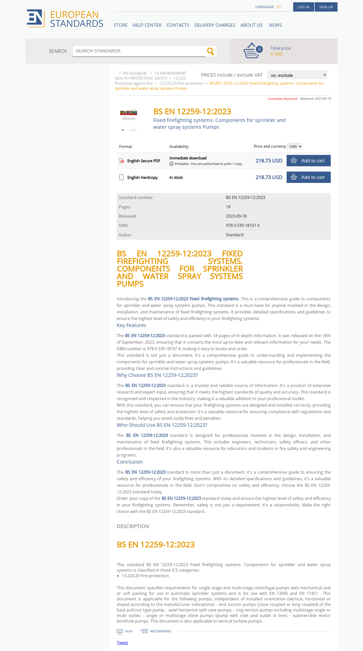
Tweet (122, 642)
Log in (304, 7)
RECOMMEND (160, 631)
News (275, 25)
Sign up (326, 7)
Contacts (177, 25)
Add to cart (313, 160)
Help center (147, 25)
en (278, 6)
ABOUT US (252, 25)
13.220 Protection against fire (150, 81)
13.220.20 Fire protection (181, 83)
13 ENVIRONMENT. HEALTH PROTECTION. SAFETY (151, 76)
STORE (121, 25)
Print (129, 631)
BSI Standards (135, 73)
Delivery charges (214, 25)
